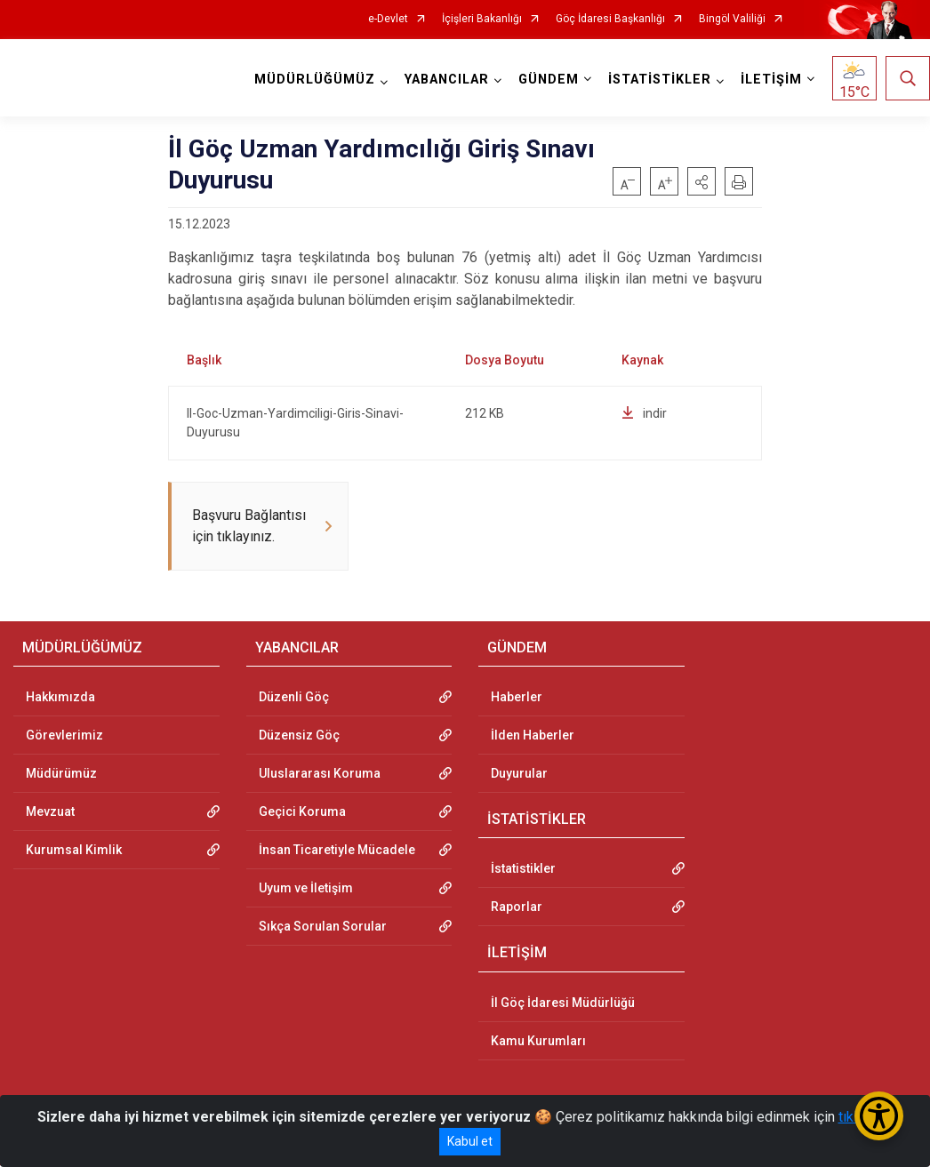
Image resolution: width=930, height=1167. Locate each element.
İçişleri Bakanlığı (482, 19)
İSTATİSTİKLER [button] (659, 79)
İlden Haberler (532, 737)
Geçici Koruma (302, 813)
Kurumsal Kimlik (74, 851)
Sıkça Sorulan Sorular (323, 928)
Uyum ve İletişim (306, 890)
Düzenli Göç (294, 698)
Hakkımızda (60, 698)
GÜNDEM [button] (548, 79)
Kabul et (470, 1141)
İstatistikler (523, 870)
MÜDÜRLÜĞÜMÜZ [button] (314, 79)
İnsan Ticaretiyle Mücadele (337, 851)
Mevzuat (50, 813)
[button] (701, 181)
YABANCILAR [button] (447, 79)
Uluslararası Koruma (320, 775)
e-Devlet (388, 19)
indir (644, 413)
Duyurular (519, 775)
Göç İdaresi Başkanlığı (610, 19)
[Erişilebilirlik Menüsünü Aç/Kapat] (878, 1115)
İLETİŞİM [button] (771, 79)
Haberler (516, 698)
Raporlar (516, 908)
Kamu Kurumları (538, 1042)
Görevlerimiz (64, 737)
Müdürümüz (61, 775)
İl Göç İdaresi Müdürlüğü (563, 1004)
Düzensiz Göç (299, 737)
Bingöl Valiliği (732, 19)
